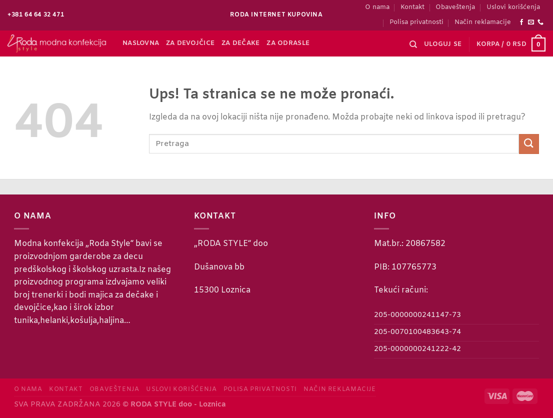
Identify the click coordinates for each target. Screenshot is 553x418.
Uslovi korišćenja (513, 7)
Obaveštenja (455, 7)
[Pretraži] (413, 44)
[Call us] (541, 22)
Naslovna (140, 43)
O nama (377, 7)
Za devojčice (190, 43)
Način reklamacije (482, 22)
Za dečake (241, 43)
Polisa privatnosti (417, 22)
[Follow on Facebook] (521, 22)
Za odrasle (288, 43)
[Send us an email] (531, 22)
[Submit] (529, 144)
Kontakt (412, 7)
